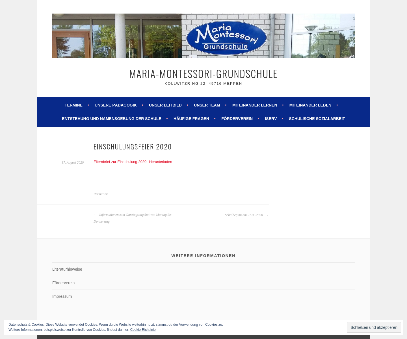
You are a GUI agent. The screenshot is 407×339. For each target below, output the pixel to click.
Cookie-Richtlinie (143, 330)
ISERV (271, 118)
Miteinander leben (310, 105)
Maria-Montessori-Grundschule (203, 73)
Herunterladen (160, 162)
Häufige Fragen (191, 118)
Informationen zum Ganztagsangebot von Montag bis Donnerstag (133, 218)
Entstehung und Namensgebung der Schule (111, 118)
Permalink (101, 194)
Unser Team (207, 105)
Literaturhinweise (67, 269)
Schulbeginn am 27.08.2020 (247, 215)
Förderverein (237, 118)
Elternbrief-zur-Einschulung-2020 (120, 162)
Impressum (62, 296)
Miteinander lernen (254, 105)
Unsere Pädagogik (116, 105)
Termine (74, 105)
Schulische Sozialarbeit (317, 118)
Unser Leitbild (165, 105)
